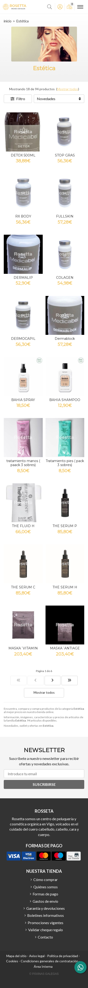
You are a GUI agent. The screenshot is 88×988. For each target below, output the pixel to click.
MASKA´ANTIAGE (65, 648)
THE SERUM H (65, 587)
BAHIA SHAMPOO (64, 400)
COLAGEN (64, 277)
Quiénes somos (45, 887)
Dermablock (65, 338)
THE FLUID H (23, 526)
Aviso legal (37, 956)
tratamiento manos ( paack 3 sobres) (23, 463)
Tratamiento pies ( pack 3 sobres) (65, 463)
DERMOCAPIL (23, 338)
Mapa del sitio (16, 956)
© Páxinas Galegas (44, 974)
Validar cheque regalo (45, 929)
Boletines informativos (45, 915)
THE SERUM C (23, 587)
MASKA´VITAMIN (23, 648)
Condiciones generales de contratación (49, 961)
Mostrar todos (67, 89)
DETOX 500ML (23, 155)
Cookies (12, 961)
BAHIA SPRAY (23, 400)
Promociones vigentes (45, 922)
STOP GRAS (65, 155)
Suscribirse (44, 784)
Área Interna (43, 966)
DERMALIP (23, 277)
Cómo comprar (45, 879)
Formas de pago (45, 894)
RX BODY (23, 216)
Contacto (45, 937)
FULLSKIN (64, 216)
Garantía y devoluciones (45, 908)
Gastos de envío (45, 901)
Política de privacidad (62, 956)
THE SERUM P (65, 526)
